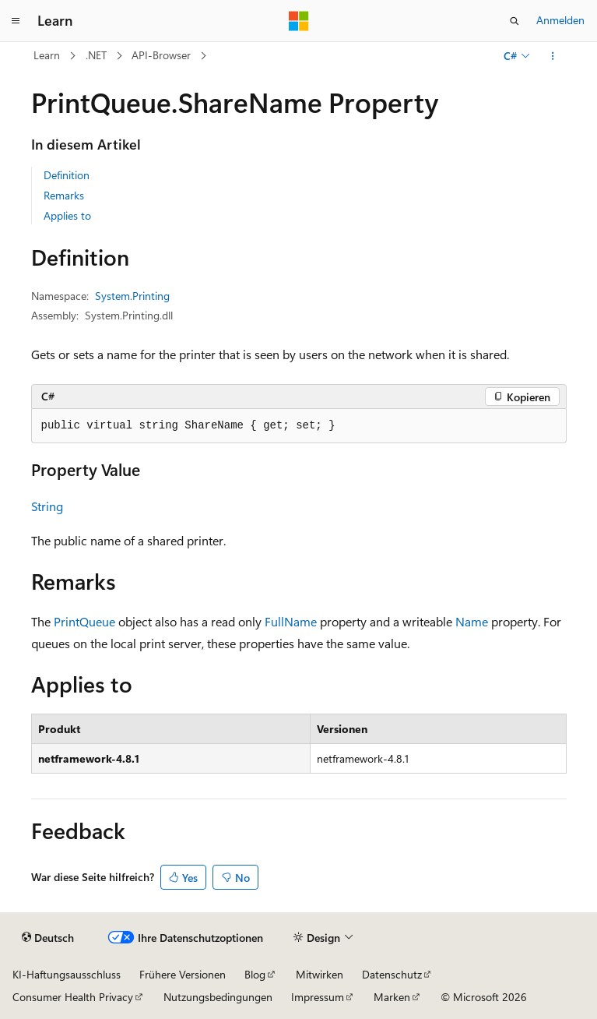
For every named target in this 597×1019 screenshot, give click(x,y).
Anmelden (560, 19)
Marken (392, 996)
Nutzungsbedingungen (217, 996)
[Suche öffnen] (514, 21)
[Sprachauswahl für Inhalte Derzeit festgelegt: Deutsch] (47, 938)
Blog (254, 974)
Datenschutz (392, 974)
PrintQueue (84, 621)
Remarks (64, 195)
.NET (96, 55)
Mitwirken (319, 974)
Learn (46, 55)
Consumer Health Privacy (72, 996)
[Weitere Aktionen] (552, 56)
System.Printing (132, 295)
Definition (67, 174)
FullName (291, 621)
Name (471, 621)
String (47, 506)
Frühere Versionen (182, 974)
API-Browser (161, 55)
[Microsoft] (299, 21)
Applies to (67, 215)
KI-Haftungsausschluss (66, 974)
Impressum (317, 996)
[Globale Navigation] (15, 21)
